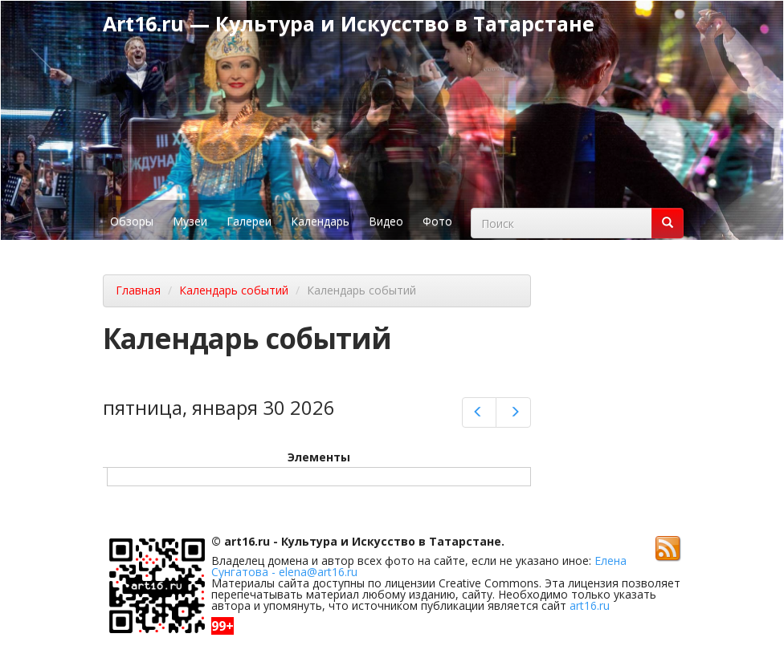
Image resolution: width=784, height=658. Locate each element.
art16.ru (590, 605)
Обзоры (131, 221)
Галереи (249, 221)
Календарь (320, 221)
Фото (437, 221)
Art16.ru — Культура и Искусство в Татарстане (348, 23)
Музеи (190, 221)
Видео (386, 221)
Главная (138, 290)
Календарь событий (233, 290)
